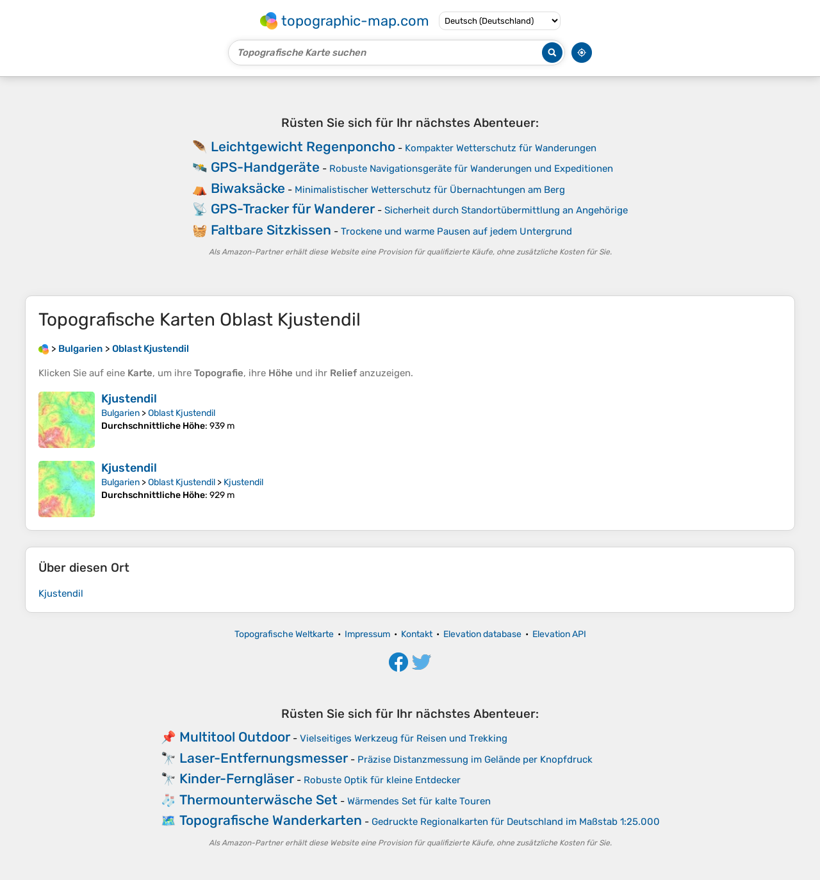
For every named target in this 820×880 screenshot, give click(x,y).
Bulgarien (120, 413)
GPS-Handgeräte (265, 167)
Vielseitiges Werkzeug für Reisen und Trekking (403, 738)
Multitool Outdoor (234, 737)
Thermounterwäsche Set (258, 800)
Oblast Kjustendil (181, 413)
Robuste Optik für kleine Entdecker (382, 780)
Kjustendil (129, 399)
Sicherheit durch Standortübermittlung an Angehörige (506, 210)
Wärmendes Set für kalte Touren (419, 801)
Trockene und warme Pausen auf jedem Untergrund (456, 231)
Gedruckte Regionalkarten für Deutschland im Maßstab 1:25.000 (516, 821)
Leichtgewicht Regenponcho (303, 146)
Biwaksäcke (248, 188)
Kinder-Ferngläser (236, 778)
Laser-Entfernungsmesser (263, 758)
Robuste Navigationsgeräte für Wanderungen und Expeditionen (471, 168)
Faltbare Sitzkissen (271, 230)
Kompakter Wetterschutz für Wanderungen (500, 148)
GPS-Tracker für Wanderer (293, 209)
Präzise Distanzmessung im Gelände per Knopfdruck (475, 759)
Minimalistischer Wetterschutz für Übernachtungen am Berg (430, 189)
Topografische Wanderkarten (270, 820)
